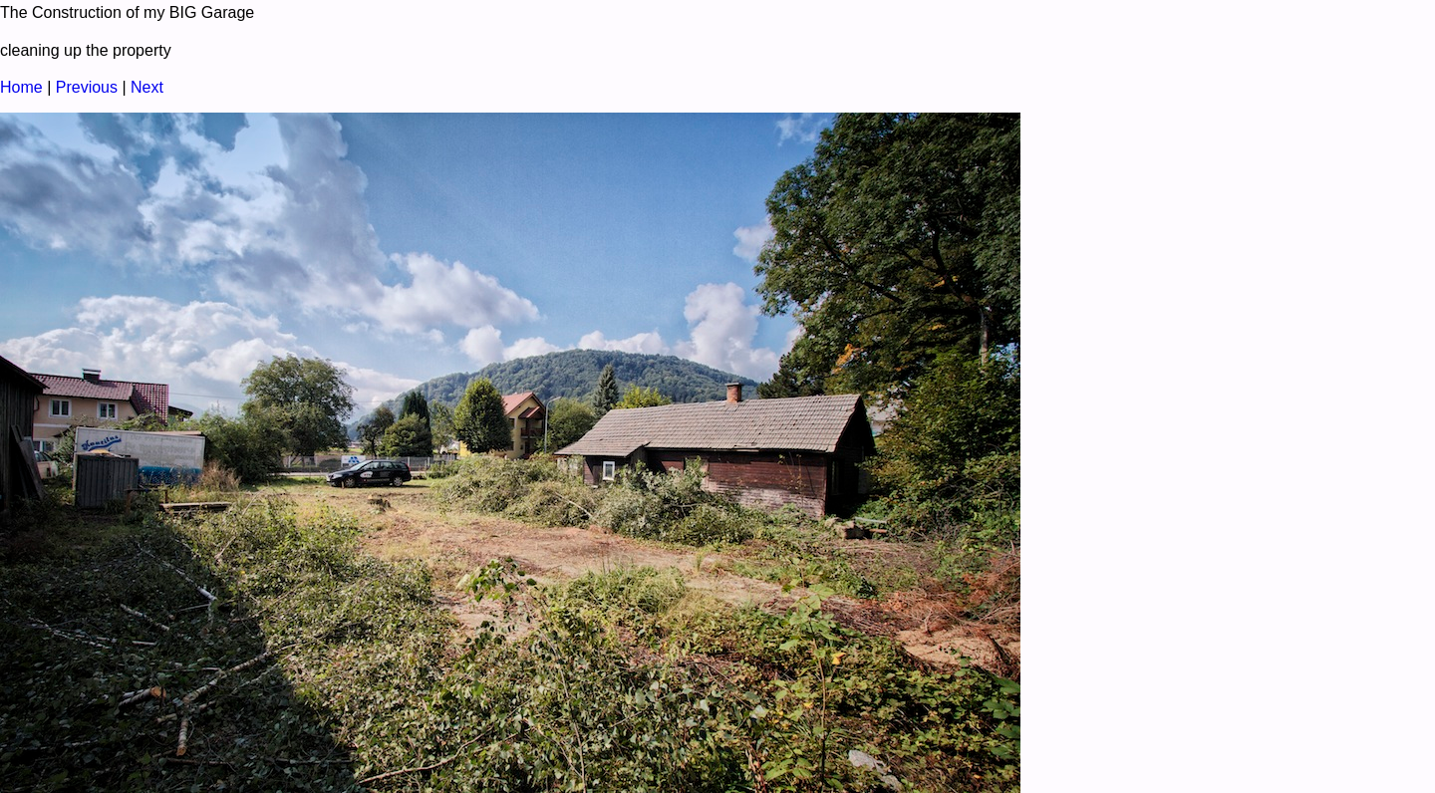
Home (21, 87)
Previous (87, 87)
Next (147, 87)
